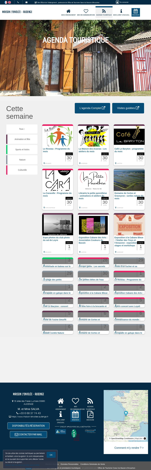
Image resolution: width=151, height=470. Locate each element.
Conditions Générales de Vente (92, 464)
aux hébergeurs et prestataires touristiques (63, 468)
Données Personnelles (69, 464)
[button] (58, 146)
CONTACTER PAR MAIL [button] (28, 434)
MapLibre (138, 438)
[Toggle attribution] (145, 438)
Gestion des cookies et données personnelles (22, 465)
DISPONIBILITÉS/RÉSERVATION (28, 425)
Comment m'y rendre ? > (129, 447)
